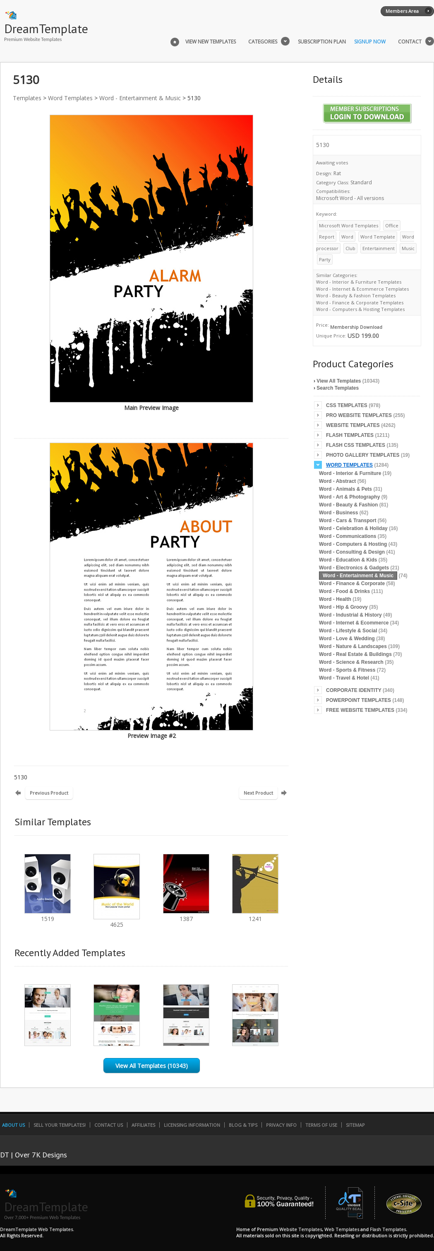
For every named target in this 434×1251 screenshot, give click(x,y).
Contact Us (108, 1125)
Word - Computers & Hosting (353, 544)
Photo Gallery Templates (363, 455)
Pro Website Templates (359, 415)
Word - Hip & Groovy (343, 607)
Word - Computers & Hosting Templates (360, 309)
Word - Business (338, 513)
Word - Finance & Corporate (352, 583)
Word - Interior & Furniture (350, 473)
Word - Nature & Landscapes (353, 646)
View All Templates (339, 381)
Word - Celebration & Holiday (353, 528)
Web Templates (341, 1229)
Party (325, 259)
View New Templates (210, 42)
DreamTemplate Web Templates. (37, 1229)
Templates (27, 98)
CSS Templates (346, 405)
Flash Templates (350, 435)
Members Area (402, 11)
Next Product (258, 793)
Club (350, 248)
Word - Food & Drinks (344, 591)
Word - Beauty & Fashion (348, 505)
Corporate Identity (353, 690)
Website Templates (353, 425)
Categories (262, 42)
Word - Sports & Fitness (347, 670)
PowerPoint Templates (358, 700)
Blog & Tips (243, 1125)
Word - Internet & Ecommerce (353, 623)
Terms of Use (321, 1125)
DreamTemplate (46, 28)
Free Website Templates (360, 710)
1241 (255, 915)
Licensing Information (192, 1125)
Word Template (377, 237)
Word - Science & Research (351, 662)
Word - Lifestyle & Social (348, 631)
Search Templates (338, 388)
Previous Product (49, 793)
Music (408, 248)
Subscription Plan (322, 42)
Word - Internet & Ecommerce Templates (362, 289)
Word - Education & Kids (348, 560)
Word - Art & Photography (349, 497)
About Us (13, 1125)
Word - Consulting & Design (352, 552)
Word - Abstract (337, 481)
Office (391, 225)
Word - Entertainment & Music (140, 98)
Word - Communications (347, 536)
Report (326, 237)
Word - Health (335, 599)
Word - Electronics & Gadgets (354, 568)
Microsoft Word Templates (348, 225)
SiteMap (355, 1125)
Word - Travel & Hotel (344, 678)
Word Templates (70, 98)
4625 (117, 920)
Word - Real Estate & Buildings (355, 654)
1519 (47, 915)
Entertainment (378, 248)
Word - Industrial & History (350, 615)
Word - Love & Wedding (347, 638)
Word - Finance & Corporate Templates (359, 302)
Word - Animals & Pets (345, 489)
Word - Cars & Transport (347, 520)
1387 (186, 915)
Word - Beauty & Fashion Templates (356, 295)
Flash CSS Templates (355, 445)
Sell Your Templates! (60, 1125)
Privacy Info (281, 1125)
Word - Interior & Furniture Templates (358, 282)
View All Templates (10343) (151, 1066)
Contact (410, 42)
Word (347, 237)
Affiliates (143, 1125)
